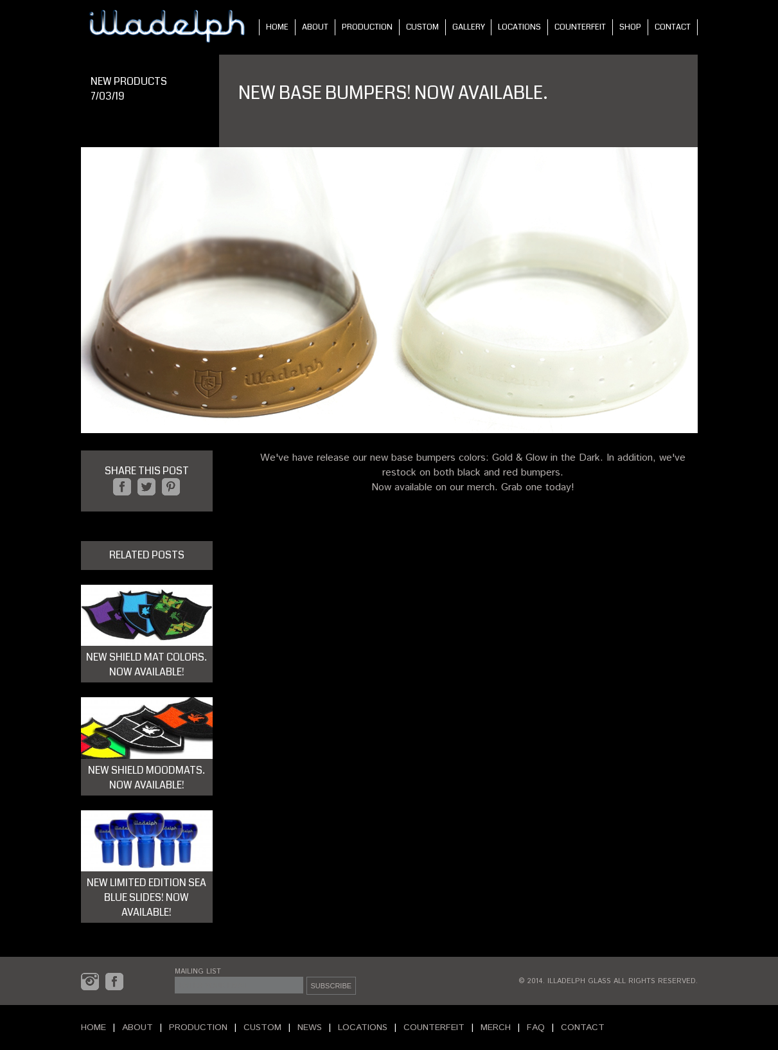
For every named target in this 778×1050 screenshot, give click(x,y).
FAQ (536, 1027)
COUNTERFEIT (580, 27)
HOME (277, 27)
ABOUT (315, 27)
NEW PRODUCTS (129, 81)
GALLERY (468, 27)
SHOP (630, 27)
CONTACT (673, 27)
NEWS (309, 1027)
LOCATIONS (519, 27)
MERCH (496, 1027)
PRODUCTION (367, 27)
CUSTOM (422, 27)
